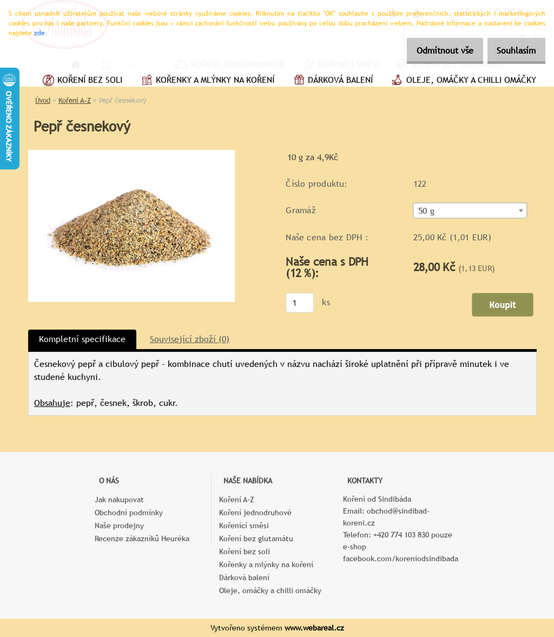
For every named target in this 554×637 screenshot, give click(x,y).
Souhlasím (512, 50)
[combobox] (470, 211)
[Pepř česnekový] (131, 154)
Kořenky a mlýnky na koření (206, 81)
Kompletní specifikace (82, 339)
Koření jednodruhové (255, 512)
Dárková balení (332, 81)
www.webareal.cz (314, 627)
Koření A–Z (74, 100)
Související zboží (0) (189, 339)
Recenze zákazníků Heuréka (142, 538)
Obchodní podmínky (129, 512)
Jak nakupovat (119, 499)
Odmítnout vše (433, 50)
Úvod (42, 100)
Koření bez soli (81, 81)
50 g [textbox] (426, 211)
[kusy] (300, 302)
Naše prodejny (119, 525)
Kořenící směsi (244, 525)
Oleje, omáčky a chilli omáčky (462, 81)
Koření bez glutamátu (256, 538)
